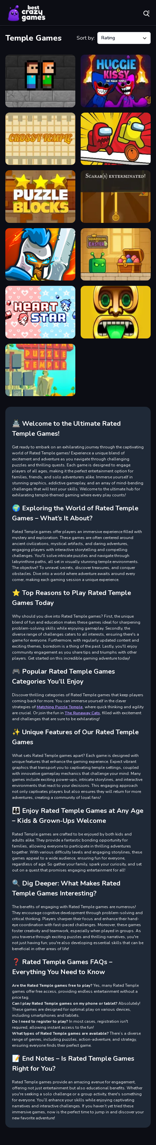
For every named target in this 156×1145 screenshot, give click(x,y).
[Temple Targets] (116, 196)
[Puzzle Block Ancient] (40, 196)
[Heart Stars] (40, 312)
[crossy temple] (40, 139)
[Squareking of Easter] (116, 254)
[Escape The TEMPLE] (40, 81)
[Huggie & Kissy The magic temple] (116, 81)
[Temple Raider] (116, 312)
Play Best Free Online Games (27, 13)
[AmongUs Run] (116, 139)
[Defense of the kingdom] (40, 254)
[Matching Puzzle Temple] (40, 370)
